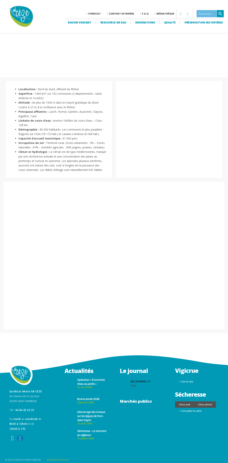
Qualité (170, 22)
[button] (184, 404)
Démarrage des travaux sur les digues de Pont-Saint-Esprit (91, 416)
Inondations (145, 22)
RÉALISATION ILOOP (58, 459)
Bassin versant (79, 22)
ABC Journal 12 (140, 381)
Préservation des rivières (204, 22)
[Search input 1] (210, 13)
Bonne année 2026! (88, 399)
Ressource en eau (113, 22)
